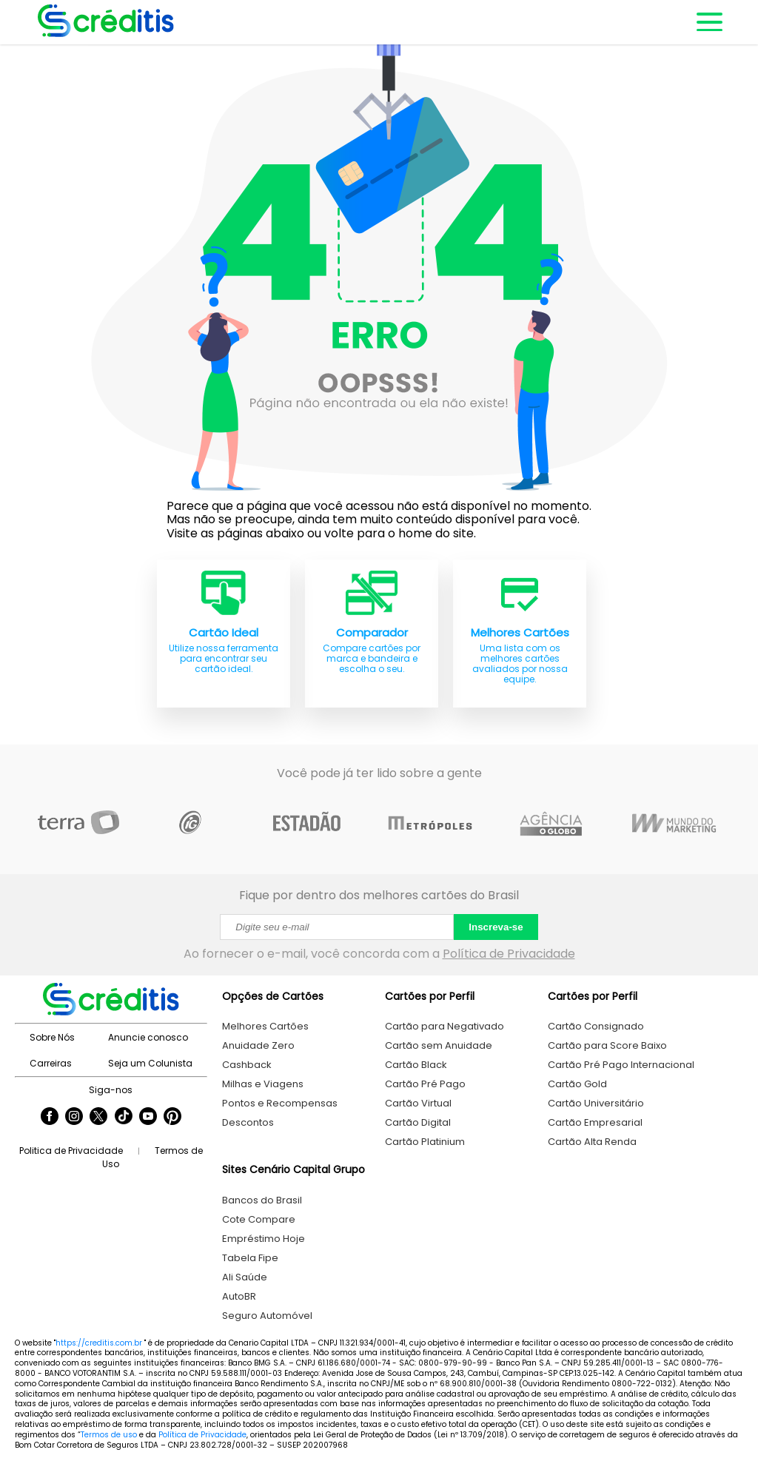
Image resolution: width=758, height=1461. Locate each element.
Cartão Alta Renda (592, 1142)
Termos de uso (109, 1434)
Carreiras (51, 1063)
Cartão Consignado (596, 1026)
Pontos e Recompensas (280, 1103)
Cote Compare (258, 1219)
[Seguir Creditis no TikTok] (124, 1117)
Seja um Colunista (150, 1063)
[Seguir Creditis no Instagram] (74, 1117)
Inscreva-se (496, 927)
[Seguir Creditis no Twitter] (98, 1117)
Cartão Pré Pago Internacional (621, 1065)
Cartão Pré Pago (425, 1084)
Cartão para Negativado (444, 1026)
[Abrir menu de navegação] (708, 22)
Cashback (247, 1065)
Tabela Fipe (250, 1258)
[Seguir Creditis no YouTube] (148, 1117)
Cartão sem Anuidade (438, 1045)
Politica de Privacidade (71, 1150)
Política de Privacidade (509, 953)
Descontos (248, 1122)
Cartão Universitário (596, 1103)
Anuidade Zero (258, 1045)
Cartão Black (416, 1065)
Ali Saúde (244, 1277)
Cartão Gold (577, 1084)
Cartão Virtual (418, 1103)
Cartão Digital (418, 1122)
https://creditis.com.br (99, 1343)
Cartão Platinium (425, 1142)
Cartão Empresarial (595, 1122)
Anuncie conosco (148, 1037)
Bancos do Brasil (262, 1200)
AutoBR (239, 1296)
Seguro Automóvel (267, 1316)
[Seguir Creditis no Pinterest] (172, 1117)
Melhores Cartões (265, 1026)
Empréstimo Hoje (263, 1239)
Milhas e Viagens (262, 1084)
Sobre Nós (52, 1037)
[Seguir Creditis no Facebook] (49, 1117)
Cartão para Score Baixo (607, 1045)
